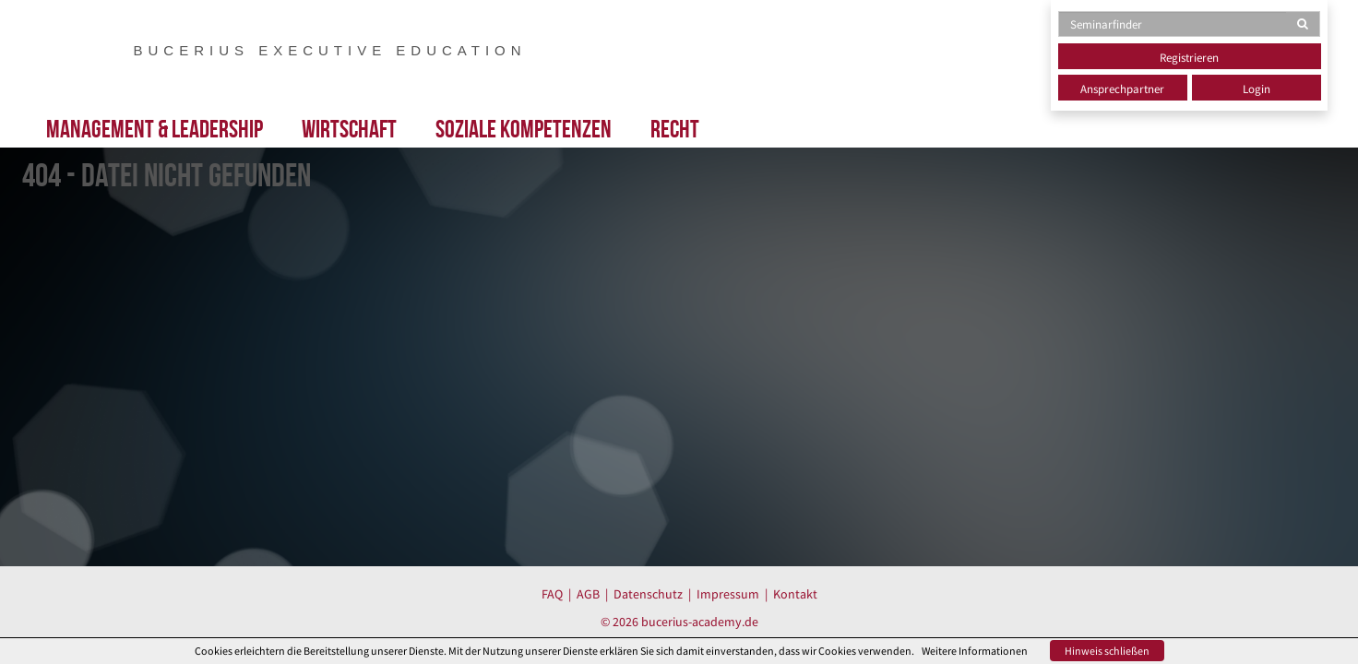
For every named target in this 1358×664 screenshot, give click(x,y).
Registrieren (1189, 57)
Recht (674, 128)
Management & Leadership (154, 128)
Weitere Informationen (975, 651)
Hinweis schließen (1107, 651)
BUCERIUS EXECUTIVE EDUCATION (330, 49)
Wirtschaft (349, 128)
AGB (588, 594)
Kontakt (795, 594)
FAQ (552, 594)
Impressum (728, 594)
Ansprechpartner (1122, 89)
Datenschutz (648, 594)
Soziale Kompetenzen (523, 128)
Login (1256, 89)
